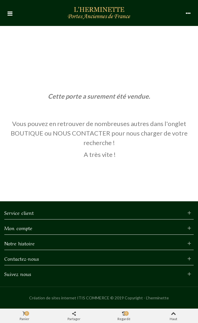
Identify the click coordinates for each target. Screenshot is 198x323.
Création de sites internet (52, 297)
